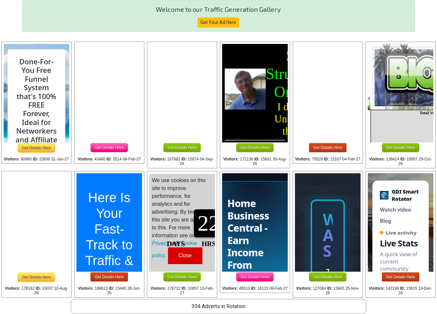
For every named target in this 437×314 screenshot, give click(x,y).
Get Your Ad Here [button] (218, 22)
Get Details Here (36, 148)
